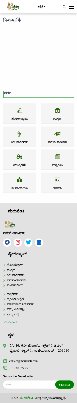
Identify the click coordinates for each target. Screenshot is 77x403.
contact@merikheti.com (20, 361)
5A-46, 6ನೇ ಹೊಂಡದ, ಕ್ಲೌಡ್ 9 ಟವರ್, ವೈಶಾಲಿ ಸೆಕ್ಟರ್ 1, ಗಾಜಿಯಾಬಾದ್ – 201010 (39, 348)
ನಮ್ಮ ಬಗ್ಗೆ (12, 314)
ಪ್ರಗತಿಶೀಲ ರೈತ (15, 299)
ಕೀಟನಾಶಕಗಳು (15, 275)
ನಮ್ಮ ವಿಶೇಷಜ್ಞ (15, 309)
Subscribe (64, 384)
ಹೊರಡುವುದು (15, 265)
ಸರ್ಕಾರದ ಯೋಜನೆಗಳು (20, 304)
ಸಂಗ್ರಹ (11, 270)
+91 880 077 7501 (17, 368)
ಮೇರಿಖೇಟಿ (10, 322)
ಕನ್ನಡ (41, 7)
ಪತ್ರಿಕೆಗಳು (12, 294)
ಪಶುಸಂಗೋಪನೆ (16, 280)
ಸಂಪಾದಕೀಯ (15, 285)
